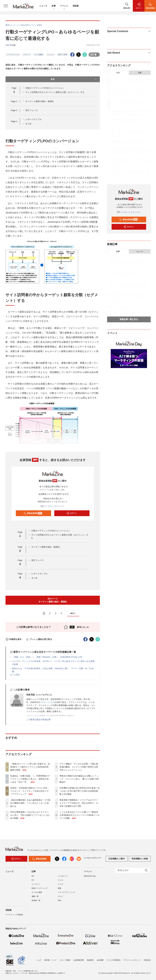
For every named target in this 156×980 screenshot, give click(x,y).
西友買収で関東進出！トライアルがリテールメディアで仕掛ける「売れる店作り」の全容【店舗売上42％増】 (78, 803)
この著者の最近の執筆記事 (38, 719)
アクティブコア (47, 702)
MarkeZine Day (90, 876)
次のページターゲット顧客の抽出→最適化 (52, 600)
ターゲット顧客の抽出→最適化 (39, 101)
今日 (118, 73)
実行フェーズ (31, 110)
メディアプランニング (66, 892)
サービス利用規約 (113, 960)
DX (33, 876)
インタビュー (63, 876)
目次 (74, 79)
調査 (59, 888)
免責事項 (90, 960)
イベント (64, 6)
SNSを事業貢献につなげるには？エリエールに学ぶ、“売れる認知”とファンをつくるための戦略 (30, 815)
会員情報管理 (78, 960)
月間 (139, 73)
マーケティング (13, 55)
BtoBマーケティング (40, 888)
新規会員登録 (32, 513)
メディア (26, 55)
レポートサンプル (33, 119)
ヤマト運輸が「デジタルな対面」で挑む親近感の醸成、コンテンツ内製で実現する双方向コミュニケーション (78, 767)
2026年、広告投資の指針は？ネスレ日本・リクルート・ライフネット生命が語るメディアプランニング (29, 791)
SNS (59, 900)
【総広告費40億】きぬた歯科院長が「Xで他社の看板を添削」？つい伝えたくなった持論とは (30, 803)
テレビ (60, 896)
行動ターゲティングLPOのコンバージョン (44, 88)
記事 (54, 6)
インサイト (36, 884)
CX (33, 880)
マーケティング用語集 (14, 915)
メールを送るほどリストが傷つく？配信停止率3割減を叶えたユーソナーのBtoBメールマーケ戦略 (79, 815)
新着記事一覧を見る (129, 319)
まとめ (28, 123)
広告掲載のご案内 (116, 858)
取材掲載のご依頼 (140, 858)
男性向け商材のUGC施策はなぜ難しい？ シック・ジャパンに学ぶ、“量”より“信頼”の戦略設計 (79, 779)
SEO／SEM (62, 55)
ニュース (43, 6)
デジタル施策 (37, 892)
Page (14, 101)
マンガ (60, 880)
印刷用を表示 (14, 639)
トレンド (50, 55)
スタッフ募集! (64, 960)
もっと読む (15, 674)
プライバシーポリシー (132, 960)
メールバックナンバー (53, 506)
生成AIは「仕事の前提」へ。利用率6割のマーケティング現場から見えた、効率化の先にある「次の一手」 (30, 779)
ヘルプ (39, 960)
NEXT (73, 613)
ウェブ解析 (38, 55)
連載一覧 (35, 896)
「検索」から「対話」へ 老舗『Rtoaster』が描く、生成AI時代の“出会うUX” (47, 657)
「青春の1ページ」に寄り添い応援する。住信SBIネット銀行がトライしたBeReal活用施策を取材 (30, 767)
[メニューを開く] (6, 6)
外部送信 (147, 960)
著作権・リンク (50, 960)
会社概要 (100, 960)
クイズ (60, 884)
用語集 (76, 6)
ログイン (71, 513)
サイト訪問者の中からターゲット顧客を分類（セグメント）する (54, 92)
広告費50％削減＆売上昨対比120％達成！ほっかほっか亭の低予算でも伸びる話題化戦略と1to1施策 (79, 791)
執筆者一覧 (36, 900)
